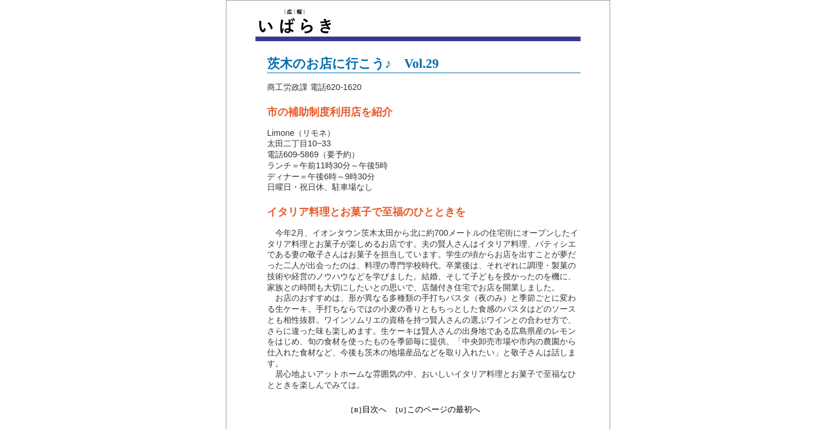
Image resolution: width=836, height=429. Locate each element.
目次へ (374, 409)
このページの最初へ (443, 409)
